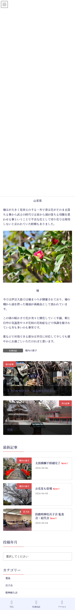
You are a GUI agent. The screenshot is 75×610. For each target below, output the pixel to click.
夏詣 (7, 578)
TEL (12, 604)
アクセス (62, 604)
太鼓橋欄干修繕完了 (51, 463)
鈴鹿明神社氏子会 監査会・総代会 (49, 516)
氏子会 (9, 585)
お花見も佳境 (47, 488)
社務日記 (36, 604)
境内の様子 (31, 350)
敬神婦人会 (11, 592)
